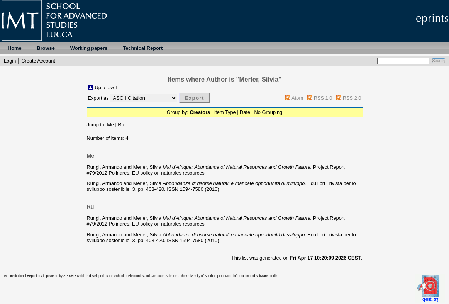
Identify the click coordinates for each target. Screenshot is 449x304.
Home (15, 48)
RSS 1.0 (323, 98)
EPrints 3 (69, 276)
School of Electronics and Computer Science (145, 276)
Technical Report (143, 48)
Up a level (106, 87)
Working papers (88, 48)
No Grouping (268, 112)
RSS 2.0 (352, 98)
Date (245, 112)
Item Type (225, 112)
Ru (121, 124)
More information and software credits (251, 276)
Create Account (38, 61)
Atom (297, 98)
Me (110, 124)
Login (10, 61)
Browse (46, 48)
